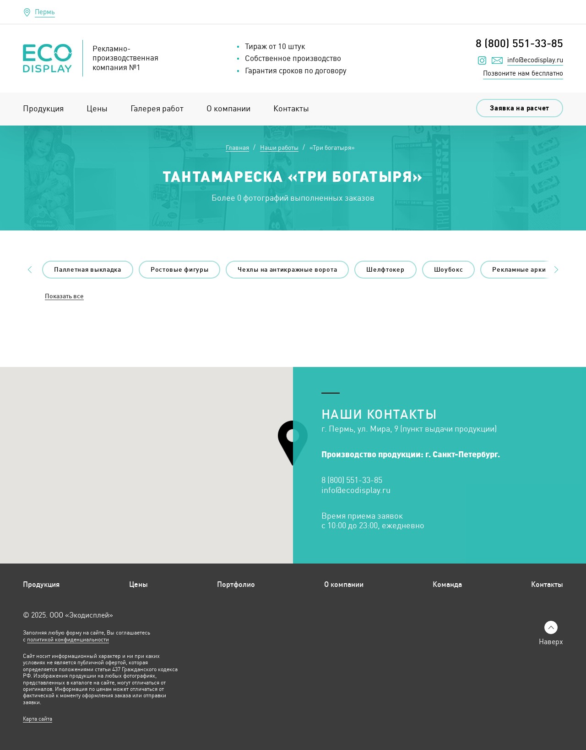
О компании (228, 108)
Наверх (551, 641)
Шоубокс (448, 269)
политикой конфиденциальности (68, 639)
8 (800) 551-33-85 (519, 43)
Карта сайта (37, 718)
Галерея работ (157, 108)
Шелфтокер (385, 269)
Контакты (291, 108)
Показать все (64, 296)
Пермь (45, 11)
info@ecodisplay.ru (535, 60)
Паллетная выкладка (87, 269)
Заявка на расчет (519, 108)
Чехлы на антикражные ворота (287, 269)
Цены (97, 108)
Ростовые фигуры (180, 269)
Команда (447, 584)
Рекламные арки (519, 269)
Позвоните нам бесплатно (523, 73)
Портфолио (236, 584)
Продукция (43, 108)
